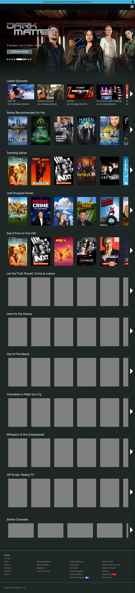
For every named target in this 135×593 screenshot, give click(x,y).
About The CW (107, 562)
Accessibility (74, 565)
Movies (6, 565)
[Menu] (132, 6)
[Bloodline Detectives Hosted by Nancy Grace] (80, 530)
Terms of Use (86, 2)
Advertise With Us (76, 574)
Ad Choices (74, 568)
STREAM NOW (19, 51)
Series (6, 562)
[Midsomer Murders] (21, 530)
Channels (7, 571)
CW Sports (8, 568)
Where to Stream (43, 565)
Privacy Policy (73, 2)
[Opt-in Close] (133, 2)
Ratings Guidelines (76, 571)
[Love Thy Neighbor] (110, 530)
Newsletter (41, 568)
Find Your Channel (43, 571)
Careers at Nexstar (109, 568)
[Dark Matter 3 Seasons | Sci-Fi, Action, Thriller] (67, 44)
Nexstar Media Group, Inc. (111, 565)
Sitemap (105, 571)
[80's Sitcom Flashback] (50, 530)
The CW (4, 6)
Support (7, 574)
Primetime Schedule (44, 562)
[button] (132, 94)
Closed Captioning (76, 562)
